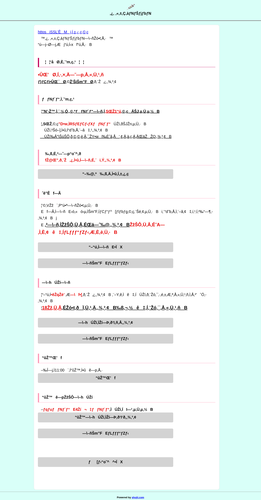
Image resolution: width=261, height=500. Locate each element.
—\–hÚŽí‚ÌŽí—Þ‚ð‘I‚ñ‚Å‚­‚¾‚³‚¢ (105, 322)
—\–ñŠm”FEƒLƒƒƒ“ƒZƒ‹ (105, 263)
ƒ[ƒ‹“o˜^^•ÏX (105, 462)
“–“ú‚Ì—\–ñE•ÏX (106, 247)
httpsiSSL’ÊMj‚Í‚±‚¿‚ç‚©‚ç (63, 32)
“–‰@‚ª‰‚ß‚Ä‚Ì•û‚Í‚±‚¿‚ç (105, 174)
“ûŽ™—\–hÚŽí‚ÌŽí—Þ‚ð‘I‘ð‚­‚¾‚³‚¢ (105, 417)
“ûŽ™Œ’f (106, 378)
